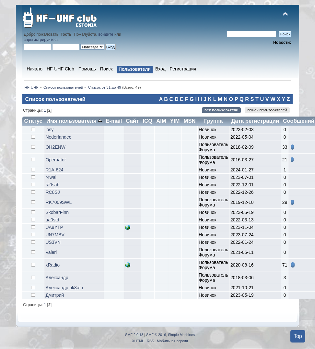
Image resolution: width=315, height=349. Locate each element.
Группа (213, 121)
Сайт (132, 121)
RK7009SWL (58, 202)
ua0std (52, 219)
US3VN (53, 242)
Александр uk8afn (64, 287)
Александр (56, 277)
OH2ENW (55, 147)
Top (298, 336)
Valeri (51, 252)
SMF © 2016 (156, 335)
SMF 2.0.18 (134, 335)
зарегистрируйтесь (41, 39)
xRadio (52, 265)
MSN (189, 121)
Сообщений (298, 121)
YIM (175, 121)
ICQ (147, 121)
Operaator (55, 159)
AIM (161, 121)
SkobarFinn (57, 212)
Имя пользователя (74, 121)
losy (49, 129)
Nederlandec (58, 137)
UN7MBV (54, 234)
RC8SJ (52, 192)
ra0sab (52, 184)
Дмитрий (54, 295)
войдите (105, 34)
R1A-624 (54, 169)
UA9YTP (54, 227)
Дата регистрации (255, 121)
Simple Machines (181, 335)
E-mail (114, 121)
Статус (33, 121)
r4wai (50, 177)
